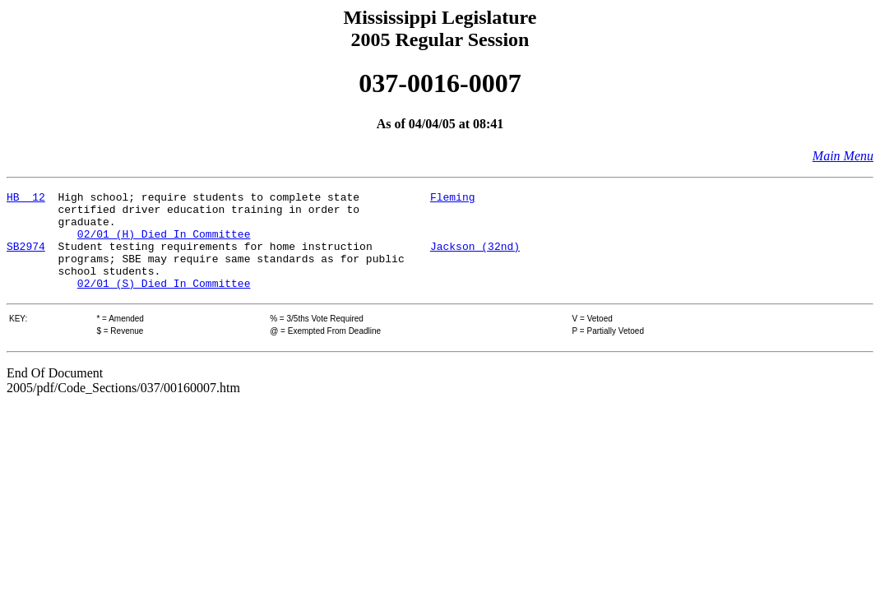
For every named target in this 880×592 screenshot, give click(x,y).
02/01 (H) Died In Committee (164, 243)
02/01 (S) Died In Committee (164, 302)
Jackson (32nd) (475, 258)
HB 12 (26, 199)
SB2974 (26, 258)
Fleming (452, 199)
